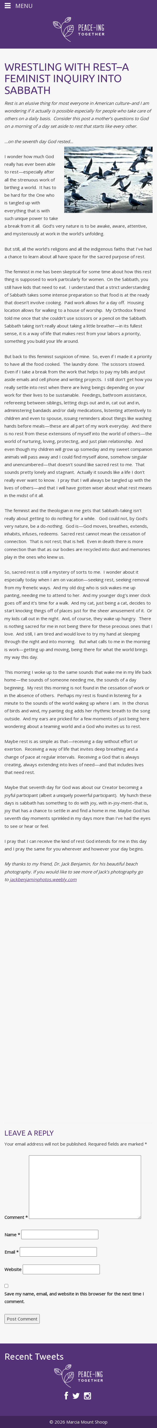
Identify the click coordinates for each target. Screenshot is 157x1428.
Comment (16, 1217)
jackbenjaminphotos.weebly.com (43, 879)
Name (12, 1234)
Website (13, 1269)
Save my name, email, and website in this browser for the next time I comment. (74, 1297)
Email (11, 1252)
